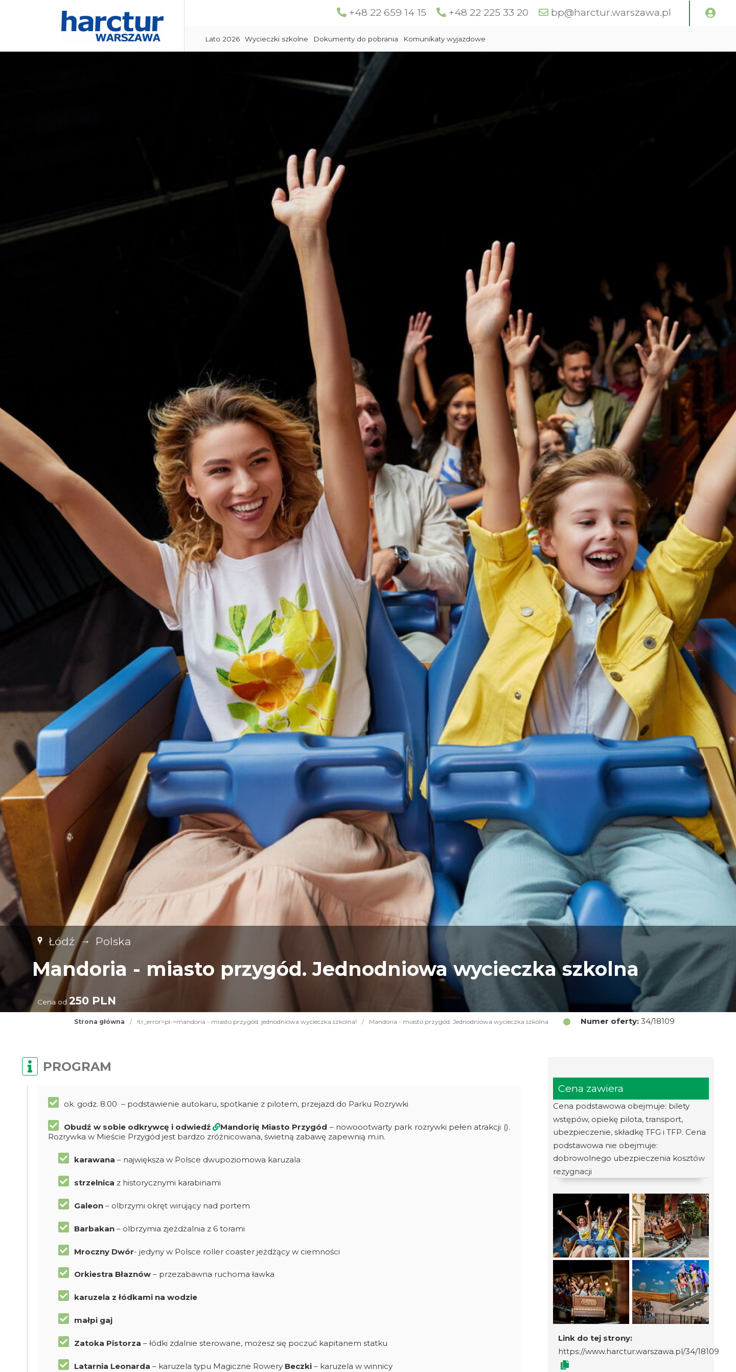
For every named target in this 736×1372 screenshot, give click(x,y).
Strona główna (99, 1021)
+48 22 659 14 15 (387, 12)
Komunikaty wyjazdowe (444, 39)
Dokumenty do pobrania (355, 39)
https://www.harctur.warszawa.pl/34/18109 (638, 1351)
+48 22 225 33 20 (488, 12)
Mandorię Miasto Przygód (273, 1127)
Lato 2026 (222, 39)
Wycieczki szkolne (276, 39)
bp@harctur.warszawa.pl (611, 12)
